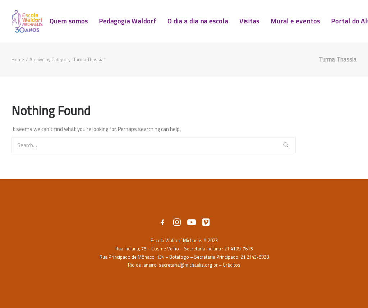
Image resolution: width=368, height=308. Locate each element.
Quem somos (69, 21)
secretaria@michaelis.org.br (188, 264)
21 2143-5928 (254, 257)
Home (18, 59)
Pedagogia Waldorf (127, 21)
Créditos (231, 264)
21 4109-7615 (238, 248)
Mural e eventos (295, 21)
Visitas (249, 21)
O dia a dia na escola (197, 21)
